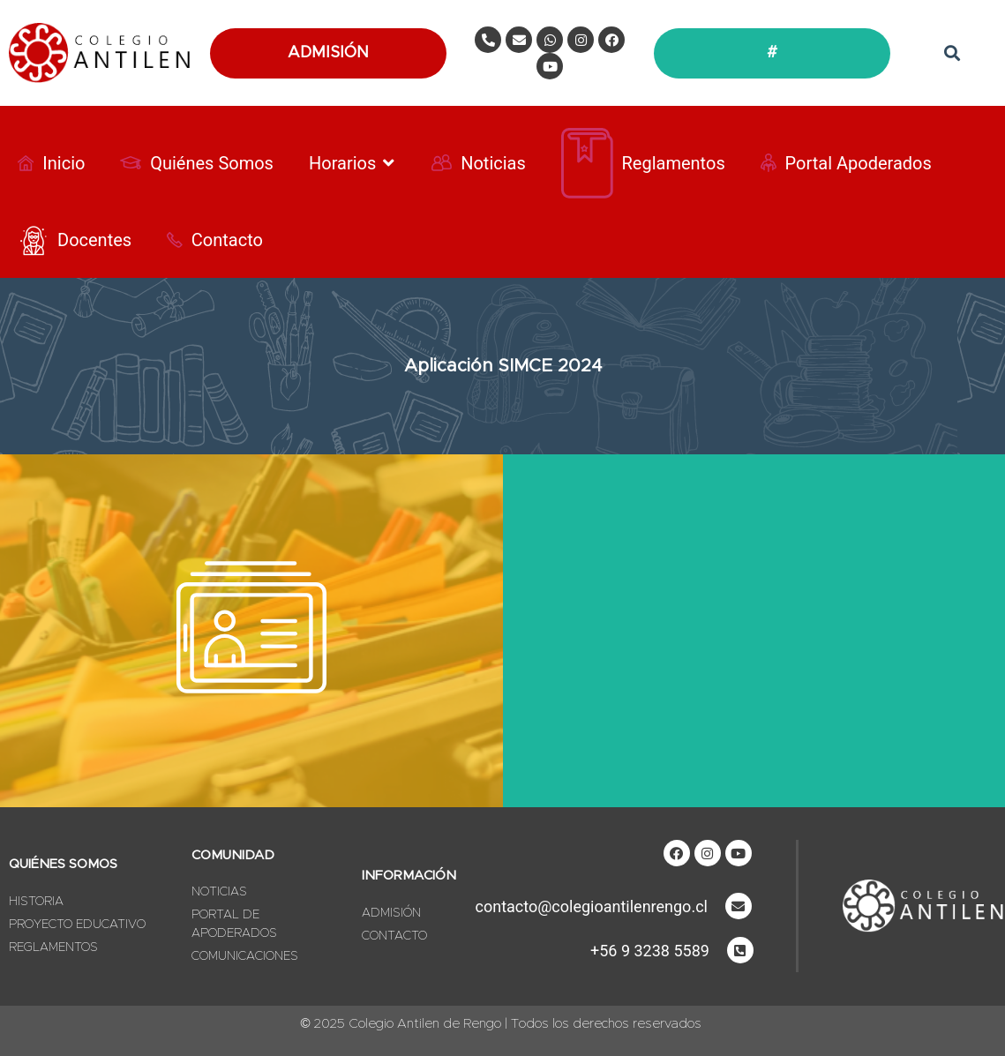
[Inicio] (51, 163)
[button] (951, 53)
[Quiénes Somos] (196, 163)
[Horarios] (352, 163)
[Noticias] (479, 163)
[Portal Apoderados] (846, 163)
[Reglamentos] (643, 163)
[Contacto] (215, 240)
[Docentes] (74, 240)
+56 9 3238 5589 (649, 950)
